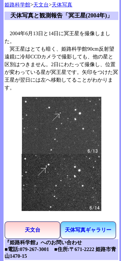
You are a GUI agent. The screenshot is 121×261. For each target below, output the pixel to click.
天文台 (41, 4)
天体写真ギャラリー (88, 230)
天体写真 (62, 4)
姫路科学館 (17, 4)
